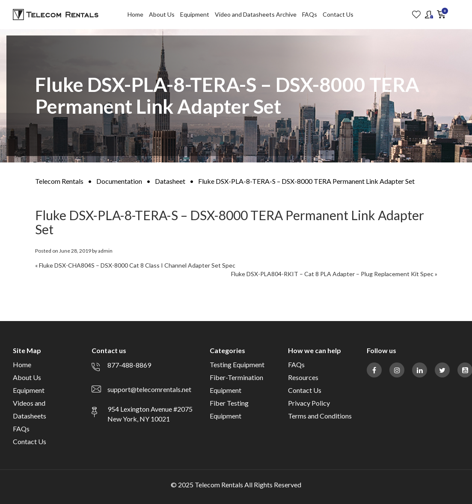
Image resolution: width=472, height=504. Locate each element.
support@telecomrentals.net (149, 389)
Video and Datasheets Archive (256, 14)
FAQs (309, 14)
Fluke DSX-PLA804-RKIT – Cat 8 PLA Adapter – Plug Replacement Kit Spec (332, 273)
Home (135, 14)
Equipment (194, 14)
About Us (162, 14)
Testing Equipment (237, 364)
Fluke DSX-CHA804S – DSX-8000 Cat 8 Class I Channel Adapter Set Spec (137, 265)
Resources (303, 377)
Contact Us (338, 14)
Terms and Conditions (320, 416)
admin (105, 251)
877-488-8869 (129, 365)
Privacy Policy (309, 403)
